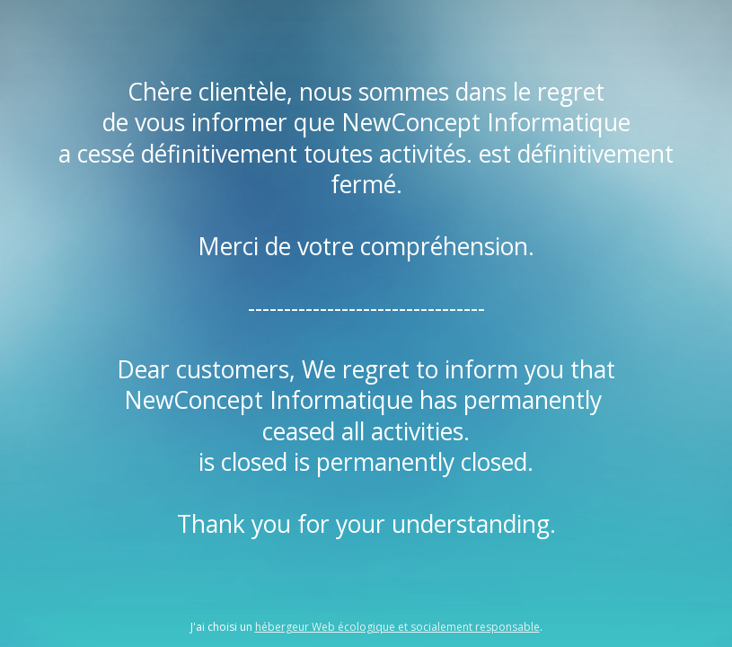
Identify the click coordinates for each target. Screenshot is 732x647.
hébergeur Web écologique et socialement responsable (397, 626)
